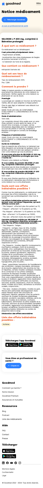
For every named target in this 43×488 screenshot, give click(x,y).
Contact (5, 434)
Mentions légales (8, 469)
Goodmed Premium (10, 396)
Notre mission (8, 392)
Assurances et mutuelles (12, 400)
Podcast (5, 415)
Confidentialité (7, 472)
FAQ (4, 430)
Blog (4, 411)
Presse (5, 438)
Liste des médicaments (12, 419)
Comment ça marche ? (11, 388)
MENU (38, 3)
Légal (4, 476)
